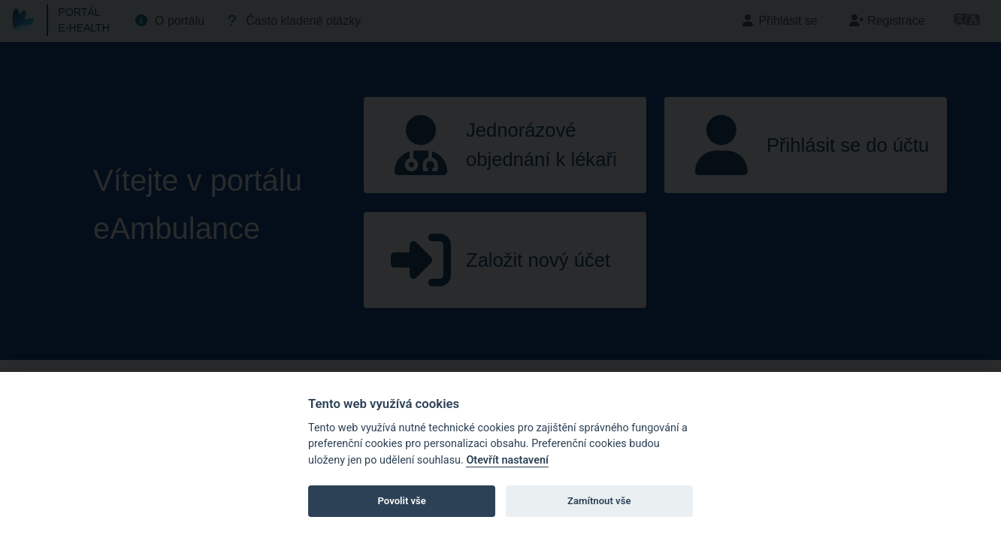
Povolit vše (402, 500)
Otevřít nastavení (507, 460)
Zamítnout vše (599, 500)
